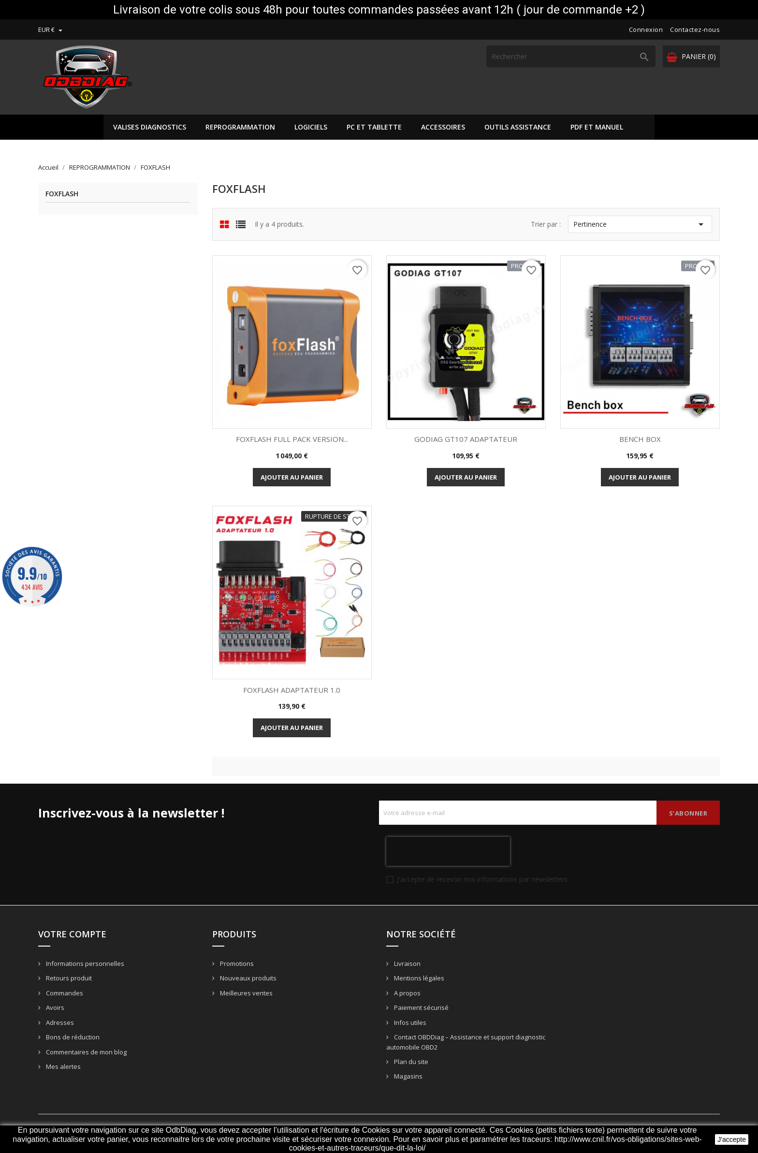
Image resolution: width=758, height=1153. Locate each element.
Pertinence (639, 224)
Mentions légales (418, 978)
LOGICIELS (310, 126)
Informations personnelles (84, 963)
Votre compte (72, 934)
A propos (407, 993)
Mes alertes (62, 1066)
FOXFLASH (61, 194)
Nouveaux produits (248, 978)
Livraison (407, 963)
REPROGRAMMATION (240, 126)
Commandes (63, 993)
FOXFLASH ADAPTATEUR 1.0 (291, 690)
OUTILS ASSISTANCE (517, 126)
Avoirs (54, 1007)
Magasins (408, 1076)
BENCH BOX (640, 439)
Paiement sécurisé (421, 1007)
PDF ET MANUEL (596, 126)
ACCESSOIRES (443, 126)
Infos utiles (409, 1022)
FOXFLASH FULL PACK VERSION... (292, 439)
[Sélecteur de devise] (51, 29)
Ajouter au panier (292, 477)
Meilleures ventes (246, 993)
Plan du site (410, 1061)
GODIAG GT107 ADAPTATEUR (465, 439)
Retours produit (68, 978)
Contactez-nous (695, 29)
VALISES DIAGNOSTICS (149, 126)
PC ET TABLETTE (374, 126)
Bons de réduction (72, 1037)
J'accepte (731, 1139)
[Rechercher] (571, 56)
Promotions (236, 963)
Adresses (59, 1022)
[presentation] (448, 851)
